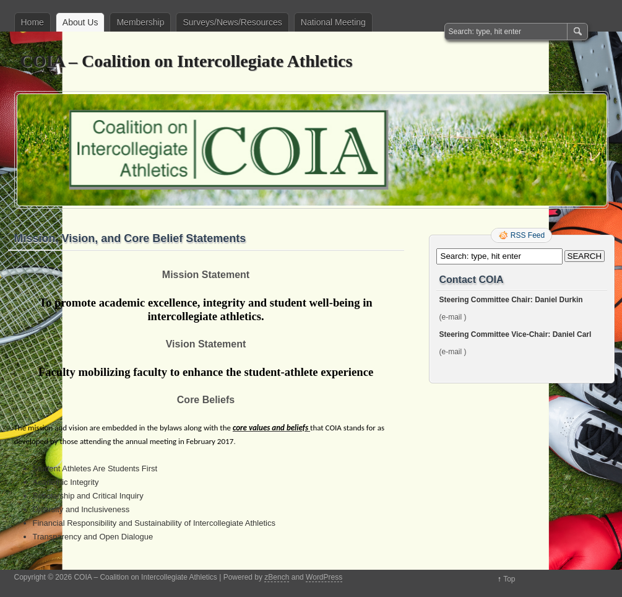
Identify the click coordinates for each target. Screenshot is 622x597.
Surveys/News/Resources (232, 22)
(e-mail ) (453, 317)
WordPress (324, 577)
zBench (276, 577)
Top (509, 579)
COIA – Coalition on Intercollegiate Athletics (186, 61)
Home (32, 22)
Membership (140, 22)
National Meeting (333, 22)
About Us (80, 22)
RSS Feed (528, 235)
